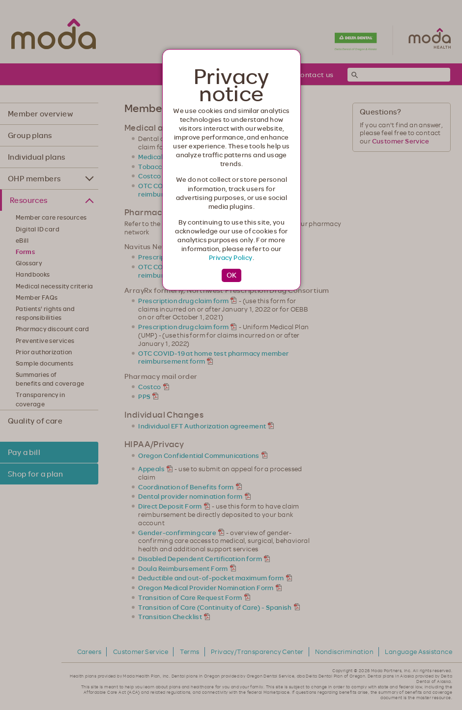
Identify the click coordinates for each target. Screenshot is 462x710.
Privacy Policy (231, 257)
